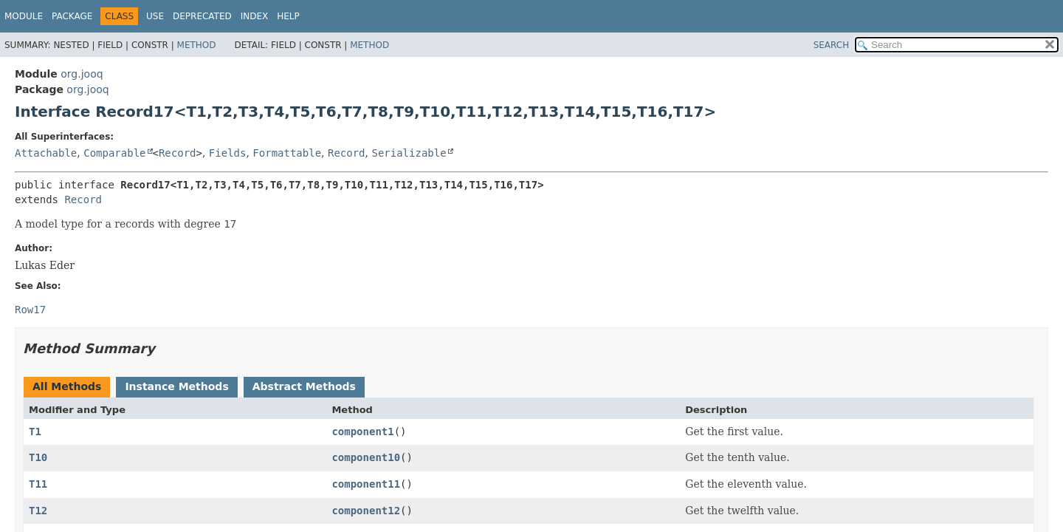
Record (177, 153)
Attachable (46, 153)
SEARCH (831, 45)
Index (255, 16)
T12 (38, 510)
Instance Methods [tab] (176, 386)
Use (155, 16)
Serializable (408, 153)
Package (72, 16)
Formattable (286, 153)
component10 (365, 457)
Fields (228, 153)
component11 (365, 484)
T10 (38, 457)
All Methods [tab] (66, 386)
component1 (362, 431)
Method (196, 45)
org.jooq (82, 74)
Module (23, 16)
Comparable (114, 153)
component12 (365, 510)
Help (288, 16)
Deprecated (202, 16)
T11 (38, 484)
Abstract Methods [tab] (304, 386)
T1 (35, 431)
